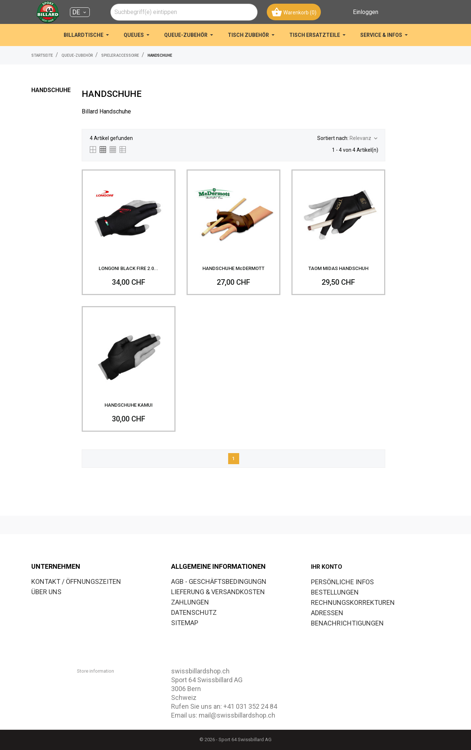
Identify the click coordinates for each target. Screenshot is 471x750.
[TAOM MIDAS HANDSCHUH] (338, 216)
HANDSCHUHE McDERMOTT (233, 268)
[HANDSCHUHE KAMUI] (128, 353)
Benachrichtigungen (347, 623)
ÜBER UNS (46, 592)
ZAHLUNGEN (190, 602)
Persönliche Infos (342, 582)
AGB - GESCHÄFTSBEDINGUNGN (218, 581)
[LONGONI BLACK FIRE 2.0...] (128, 216)
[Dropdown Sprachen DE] (79, 12)
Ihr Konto (326, 566)
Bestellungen (335, 592)
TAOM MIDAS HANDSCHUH (338, 268)
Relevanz (364, 138)
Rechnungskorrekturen (353, 602)
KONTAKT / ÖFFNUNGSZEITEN (76, 581)
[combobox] (184, 12)
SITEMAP (184, 623)
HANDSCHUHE (51, 90)
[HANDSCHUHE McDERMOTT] (233, 216)
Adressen (327, 613)
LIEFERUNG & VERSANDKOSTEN (218, 592)
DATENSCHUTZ (194, 612)
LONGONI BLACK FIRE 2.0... (128, 268)
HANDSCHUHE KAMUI (129, 405)
